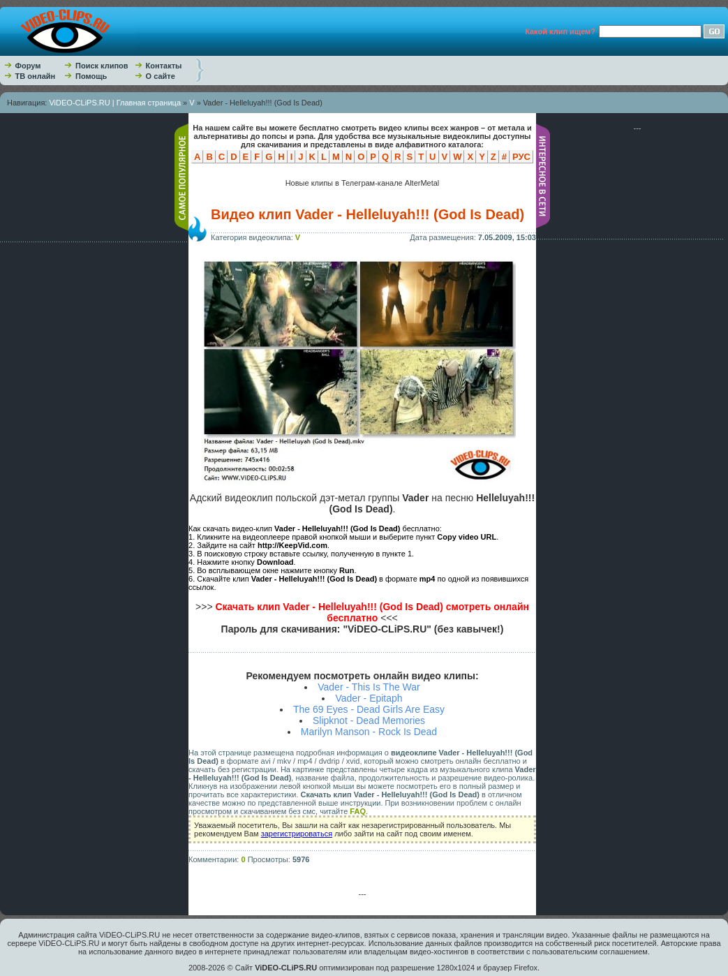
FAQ (358, 811)
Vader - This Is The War (369, 687)
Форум (28, 65)
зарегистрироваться (296, 833)
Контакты (164, 65)
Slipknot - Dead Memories (369, 720)
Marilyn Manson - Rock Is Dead (369, 731)
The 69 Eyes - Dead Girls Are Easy (369, 709)
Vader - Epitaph (368, 698)
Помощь (91, 76)
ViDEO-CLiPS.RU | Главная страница (115, 102)
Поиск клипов (101, 65)
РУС (521, 156)
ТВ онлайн (35, 76)
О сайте (160, 76)
